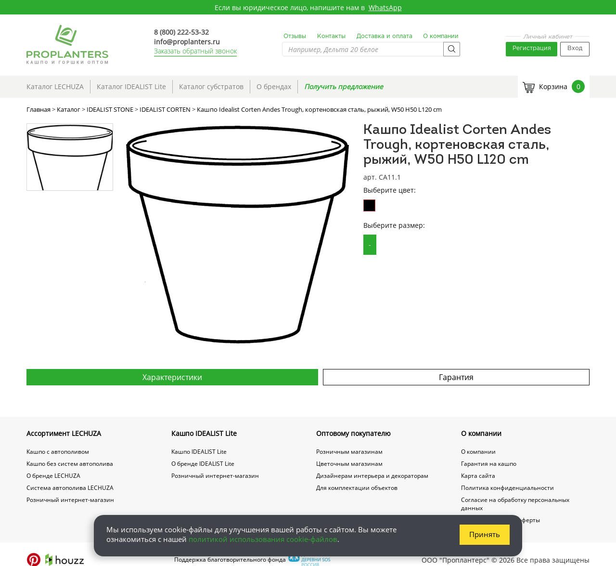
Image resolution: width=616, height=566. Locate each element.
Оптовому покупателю (353, 433)
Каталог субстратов (211, 86)
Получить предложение (343, 86)
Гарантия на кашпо (488, 464)
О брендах (274, 86)
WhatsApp (385, 7)
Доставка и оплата (384, 36)
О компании (441, 36)
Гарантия (456, 377)
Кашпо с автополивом (57, 452)
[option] (237, 234)
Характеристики (172, 377)
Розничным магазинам (349, 452)
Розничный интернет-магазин (70, 500)
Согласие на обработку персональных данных (515, 504)
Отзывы (294, 36)
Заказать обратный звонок (195, 50)
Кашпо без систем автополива (69, 464)
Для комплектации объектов (357, 488)
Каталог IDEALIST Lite (131, 86)
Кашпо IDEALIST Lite (204, 433)
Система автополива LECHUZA (70, 488)
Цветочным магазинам (349, 464)
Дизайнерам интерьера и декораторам (372, 476)
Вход (574, 48)
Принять (484, 534)
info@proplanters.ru (187, 41)
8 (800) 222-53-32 (181, 32)
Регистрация (532, 48)
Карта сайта (478, 476)
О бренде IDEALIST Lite (202, 464)
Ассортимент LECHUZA (63, 433)
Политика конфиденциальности (507, 488)
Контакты (331, 36)
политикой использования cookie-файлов (263, 539)
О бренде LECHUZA (53, 476)
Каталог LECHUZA (55, 86)
